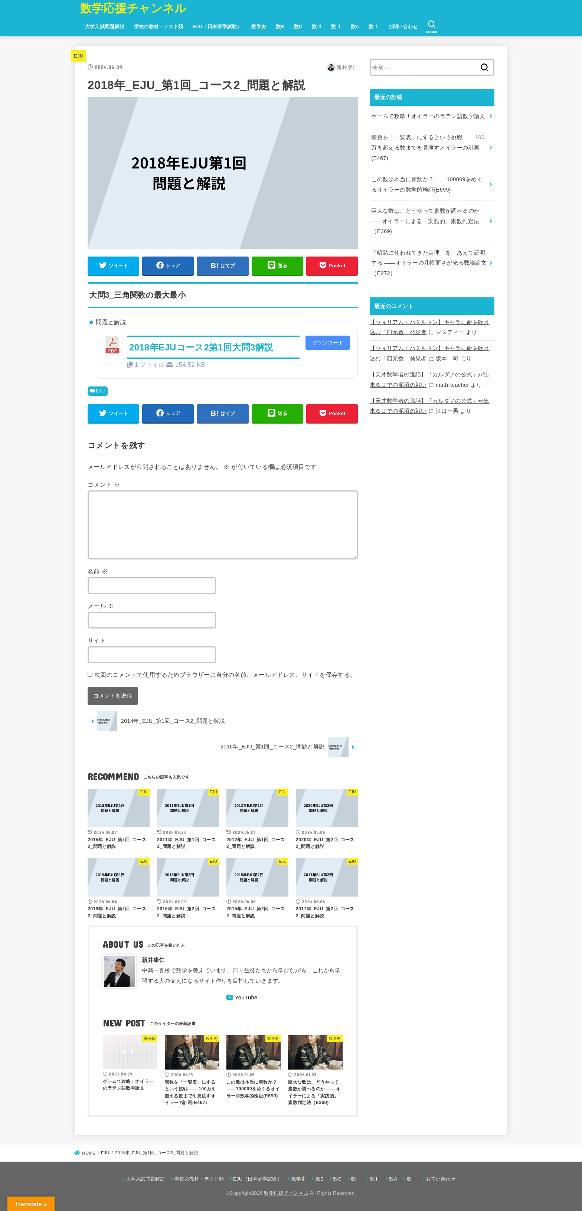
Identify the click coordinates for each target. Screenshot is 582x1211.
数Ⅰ (374, 26)
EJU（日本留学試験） (217, 26)
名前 (98, 571)
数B (280, 26)
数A (355, 26)
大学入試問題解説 (104, 26)
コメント (104, 484)
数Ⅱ (336, 26)
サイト (97, 640)
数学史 (258, 26)
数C (298, 26)
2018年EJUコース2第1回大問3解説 (201, 347)
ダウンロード (328, 343)
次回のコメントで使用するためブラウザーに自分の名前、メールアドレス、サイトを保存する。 (225, 674)
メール (101, 606)
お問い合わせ (403, 26)
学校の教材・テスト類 (158, 26)
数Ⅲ (317, 26)
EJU (79, 56)
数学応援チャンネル (133, 8)
